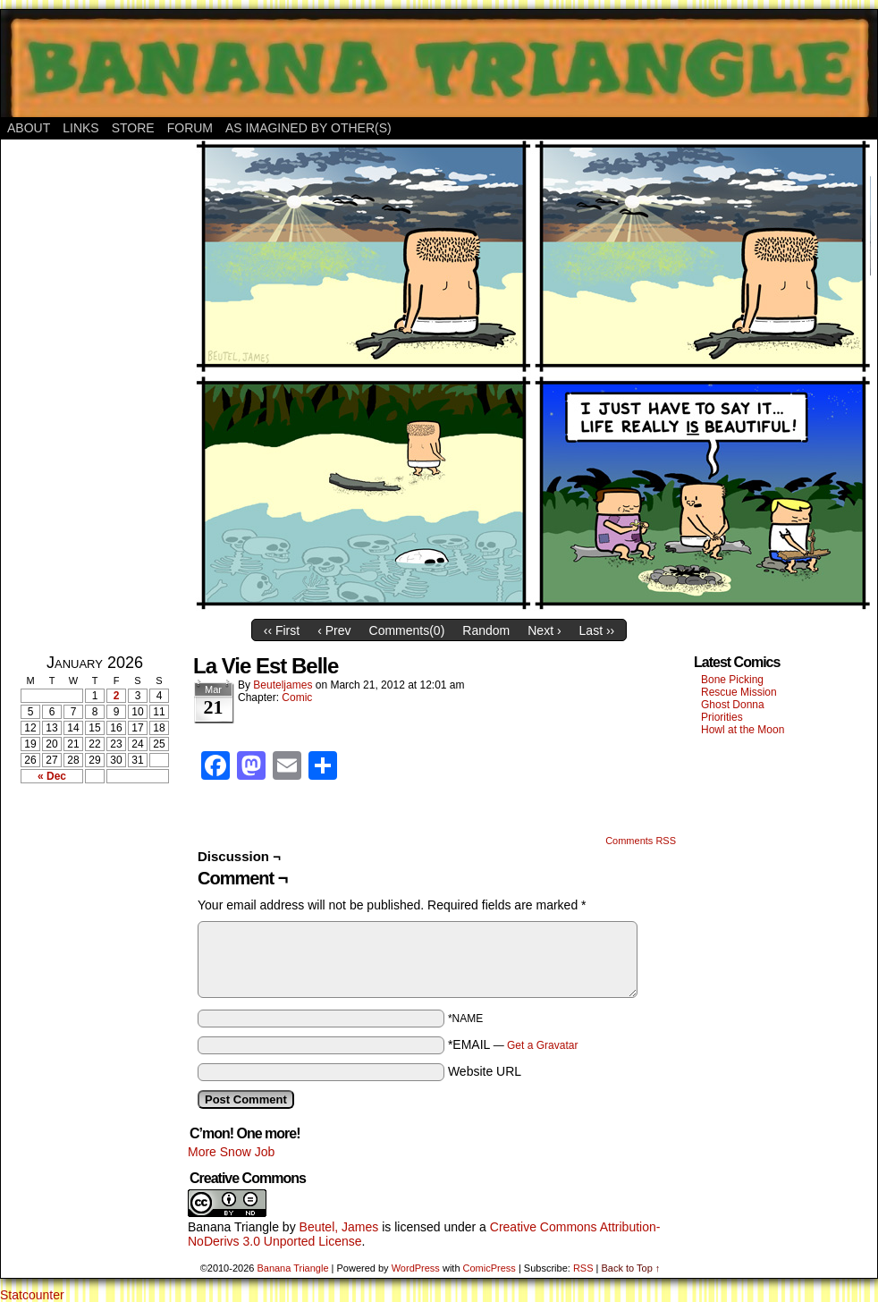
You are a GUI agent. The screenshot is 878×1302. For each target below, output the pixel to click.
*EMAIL (513, 1044)
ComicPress (489, 1268)
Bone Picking (732, 679)
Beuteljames (282, 685)
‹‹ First (282, 630)
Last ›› (597, 630)
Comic (297, 697)
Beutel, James (339, 1227)
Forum (190, 128)
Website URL (484, 1071)
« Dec (52, 776)
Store (133, 128)
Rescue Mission (739, 692)
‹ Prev (333, 630)
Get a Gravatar (542, 1045)
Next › (544, 630)
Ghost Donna (732, 704)
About (28, 128)
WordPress (416, 1268)
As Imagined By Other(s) (308, 128)
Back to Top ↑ (630, 1268)
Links (80, 128)
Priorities (722, 717)
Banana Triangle (233, 1227)
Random (486, 630)
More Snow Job (231, 1152)
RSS (583, 1268)
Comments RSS (640, 840)
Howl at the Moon (742, 729)
